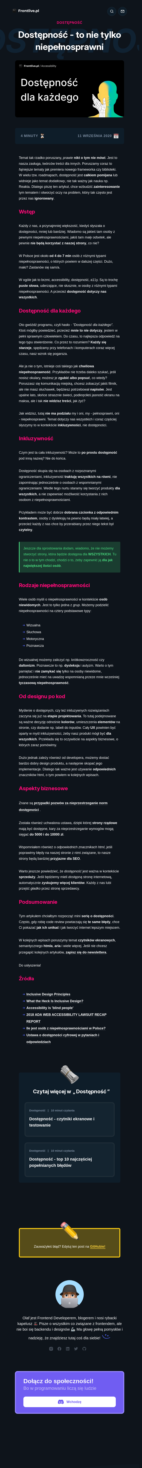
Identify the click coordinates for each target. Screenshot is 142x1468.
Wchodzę (69, 1402)
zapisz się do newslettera (86, 952)
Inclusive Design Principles (48, 994)
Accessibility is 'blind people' (50, 1008)
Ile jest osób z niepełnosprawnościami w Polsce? (66, 1028)
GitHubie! (97, 1246)
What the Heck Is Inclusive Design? (54, 1001)
